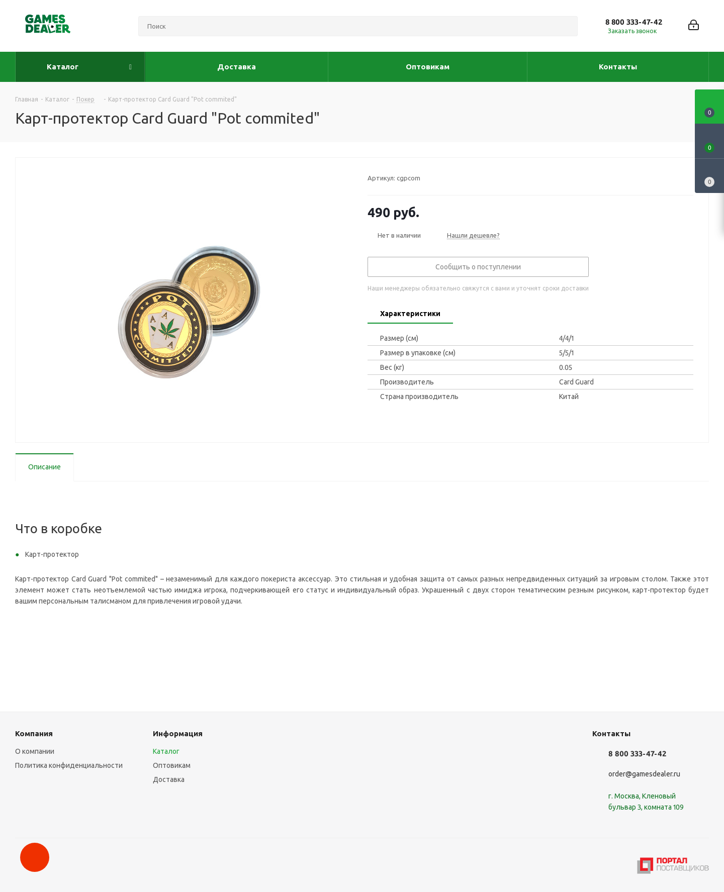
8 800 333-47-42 (633, 22)
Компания (34, 733)
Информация (178, 733)
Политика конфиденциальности (69, 765)
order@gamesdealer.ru (644, 774)
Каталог (166, 751)
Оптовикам (172, 765)
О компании (34, 751)
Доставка (169, 779)
